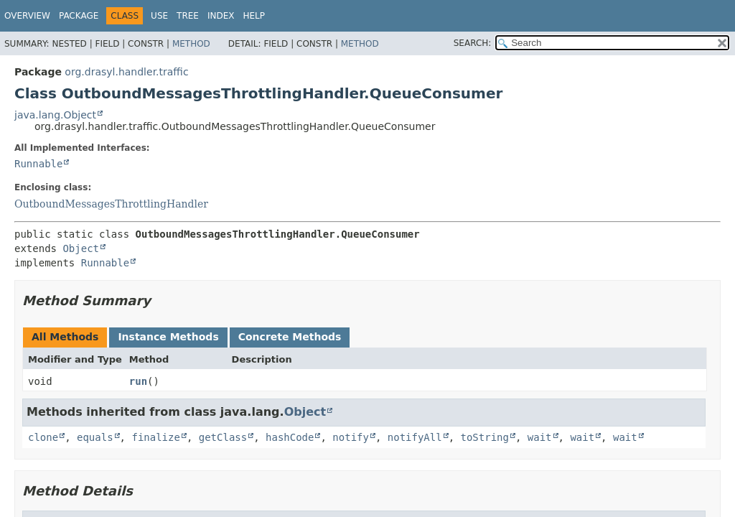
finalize (155, 437)
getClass (223, 437)
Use (159, 16)
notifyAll (415, 437)
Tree (188, 16)
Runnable (38, 163)
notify (350, 437)
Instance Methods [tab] (168, 337)
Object (80, 248)
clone (43, 437)
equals (95, 437)
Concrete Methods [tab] (290, 337)
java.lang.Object (55, 115)
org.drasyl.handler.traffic (126, 72)
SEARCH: (473, 43)
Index (221, 16)
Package (78, 16)
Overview (27, 16)
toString (485, 437)
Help (254, 16)
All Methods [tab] (65, 337)
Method (191, 44)
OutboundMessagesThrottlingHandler (111, 204)
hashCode (290, 437)
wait (540, 437)
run (138, 381)
